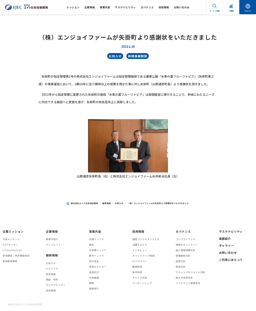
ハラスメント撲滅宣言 (188, 283)
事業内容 (105, 7)
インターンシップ (142, 283)
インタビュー (139, 250)
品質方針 (180, 261)
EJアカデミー (140, 261)
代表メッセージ (11, 239)
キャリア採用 (139, 277)
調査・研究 (52, 279)
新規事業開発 (137, 56)
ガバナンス (147, 7)
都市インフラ (96, 255)
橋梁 (91, 244)
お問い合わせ (182, 7)
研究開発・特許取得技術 (16, 255)
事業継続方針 (183, 255)
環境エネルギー (97, 266)
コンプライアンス (185, 239)
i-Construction (12, 250)
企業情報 (89, 7)
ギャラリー (226, 246)
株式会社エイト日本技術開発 (82, 203)
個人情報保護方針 (185, 250)
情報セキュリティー (187, 244)
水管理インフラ (97, 250)
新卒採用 (137, 272)
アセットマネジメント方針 (190, 272)
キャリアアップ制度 (143, 255)
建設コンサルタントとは (145, 239)
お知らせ (115, 56)
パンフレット (53, 244)
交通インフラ (96, 239)
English (248, 11)
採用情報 (164, 7)
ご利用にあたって (231, 260)
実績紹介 (94, 288)
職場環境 (137, 266)
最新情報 (106, 203)
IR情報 (231, 11)
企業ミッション (13, 231)
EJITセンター (10, 244)
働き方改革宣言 (184, 277)
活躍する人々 (139, 244)
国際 (91, 283)
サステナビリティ (125, 7)
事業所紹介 (52, 239)
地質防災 (94, 272)
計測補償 (94, 277)
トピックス (52, 268)
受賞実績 (51, 274)
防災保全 (94, 261)
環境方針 (180, 266)
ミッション (73, 7)
